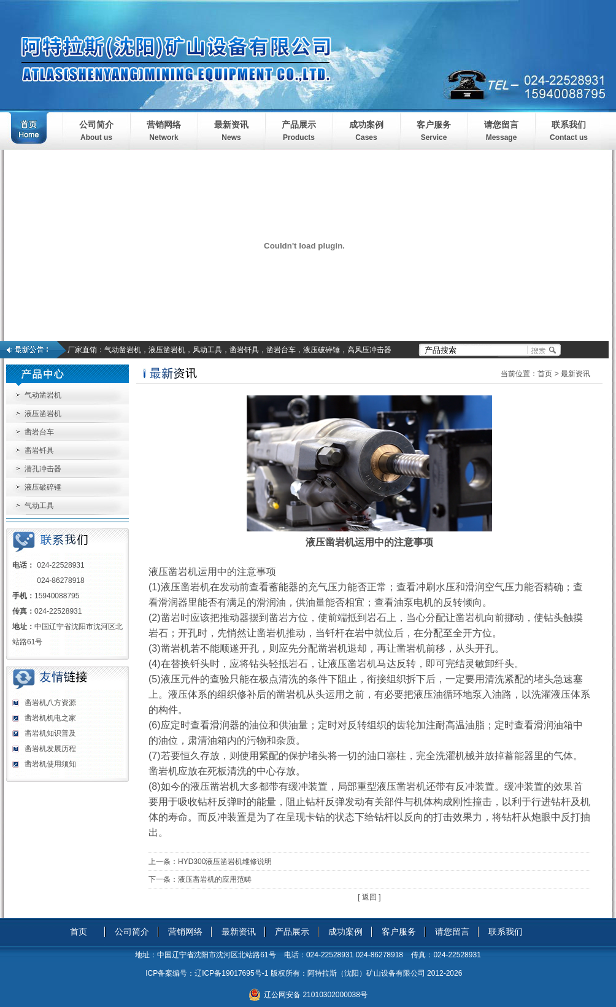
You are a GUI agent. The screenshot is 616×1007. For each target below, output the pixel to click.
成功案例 (366, 124)
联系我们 (569, 124)
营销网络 (164, 124)
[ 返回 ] (369, 897)
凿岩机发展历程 (50, 748)
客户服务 (434, 124)
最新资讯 (231, 124)
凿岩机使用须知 (50, 764)
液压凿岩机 (43, 413)
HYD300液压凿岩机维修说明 (225, 861)
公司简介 (96, 124)
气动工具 (39, 505)
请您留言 (501, 124)
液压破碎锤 (43, 487)
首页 (544, 373)
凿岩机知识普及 (50, 733)
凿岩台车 (39, 432)
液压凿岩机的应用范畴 (215, 879)
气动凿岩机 (43, 395)
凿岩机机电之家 (50, 718)
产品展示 (299, 124)
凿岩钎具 (39, 450)
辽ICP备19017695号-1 (231, 973)
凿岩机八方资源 (50, 702)
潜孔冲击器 (43, 469)
